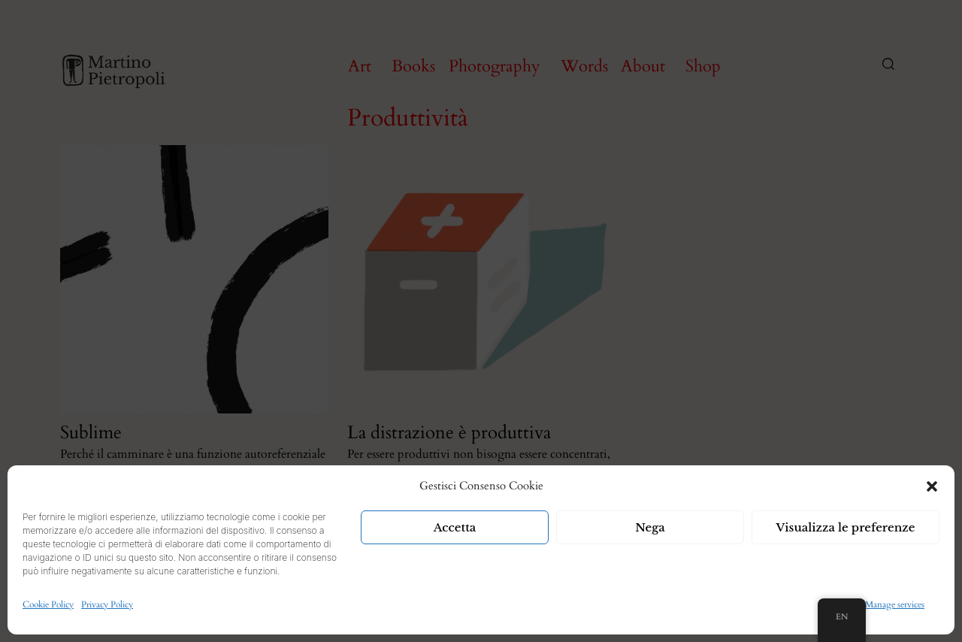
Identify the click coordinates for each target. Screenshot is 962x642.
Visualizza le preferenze (845, 527)
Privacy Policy (107, 604)
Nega (650, 527)
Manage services (894, 604)
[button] (931, 486)
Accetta (455, 527)
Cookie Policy (48, 604)
